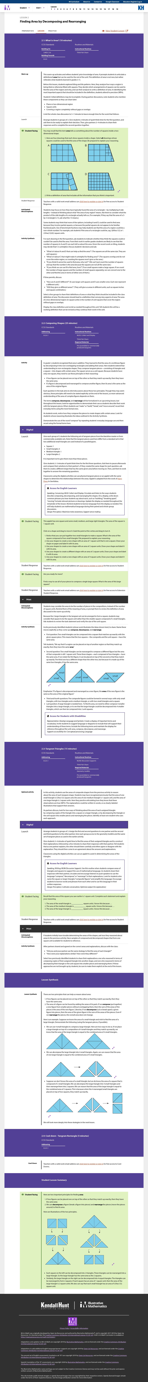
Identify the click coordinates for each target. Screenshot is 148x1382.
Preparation (28, 31)
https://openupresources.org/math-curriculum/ (38, 1337)
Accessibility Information (79, 1328)
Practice (52, 31)
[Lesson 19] (117, 9)
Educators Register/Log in (132, 2)
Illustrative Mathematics (75, 1342)
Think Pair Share (82, 52)
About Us (86, 2)
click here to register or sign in (91, 201)
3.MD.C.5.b (47, 52)
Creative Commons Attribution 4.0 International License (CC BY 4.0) (69, 1335)
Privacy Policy (64, 1328)
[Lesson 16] (105, 9)
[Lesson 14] (97, 9)
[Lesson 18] (113, 9)
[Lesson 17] (109, 9)
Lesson (41, 31)
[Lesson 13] (92, 9)
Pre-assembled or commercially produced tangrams (88, 347)
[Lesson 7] (70, 9)
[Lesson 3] (57, 9)
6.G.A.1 (45, 335)
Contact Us (98, 2)
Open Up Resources (91, 1349)
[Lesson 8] (73, 9)
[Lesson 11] (84, 9)
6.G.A (45, 59)
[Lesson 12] (88, 9)
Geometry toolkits (83, 771)
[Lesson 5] (64, 9)
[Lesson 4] (60, 9)
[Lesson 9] (76, 9)
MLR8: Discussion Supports (86, 761)
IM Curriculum (74, 2)
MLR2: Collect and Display (86, 335)
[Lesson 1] (51, 9)
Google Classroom (112, 2)
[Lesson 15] (101, 9)
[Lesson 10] (80, 9)
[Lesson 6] (67, 9)
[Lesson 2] (54, 9)
